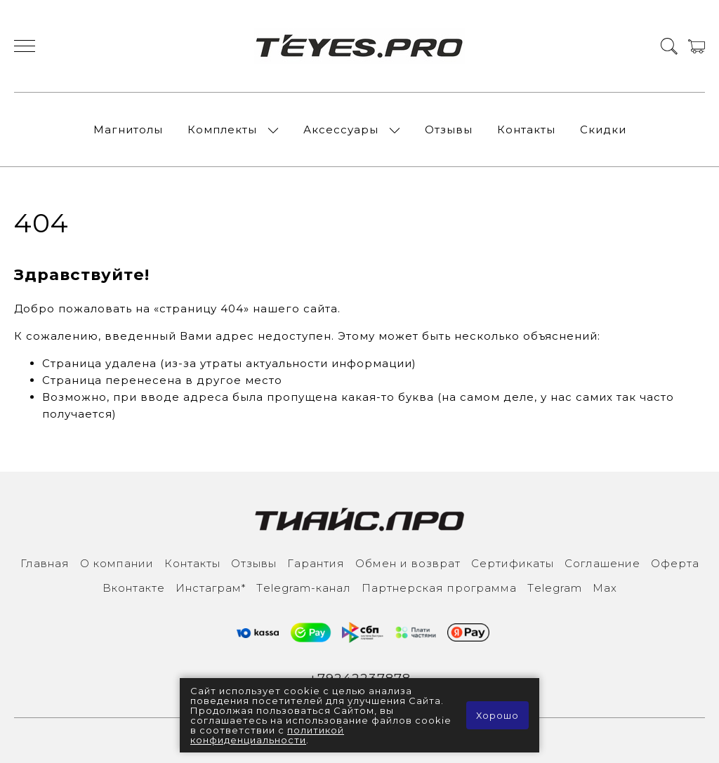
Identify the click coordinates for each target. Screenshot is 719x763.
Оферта (675, 563)
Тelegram (554, 588)
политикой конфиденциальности (267, 734)
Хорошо (497, 715)
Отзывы (449, 129)
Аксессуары (340, 129)
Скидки (603, 129)
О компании (117, 563)
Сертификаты (512, 563)
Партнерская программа (439, 588)
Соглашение (602, 563)
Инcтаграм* (211, 588)
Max (605, 588)
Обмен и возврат (408, 563)
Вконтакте (134, 588)
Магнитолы (128, 129)
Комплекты (222, 129)
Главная (45, 563)
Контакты (526, 129)
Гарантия (316, 563)
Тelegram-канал (303, 588)
